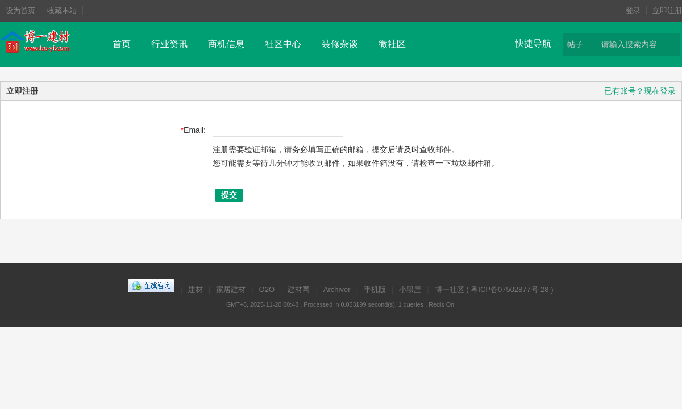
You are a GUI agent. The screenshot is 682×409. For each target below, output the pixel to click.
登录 (633, 10)
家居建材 (231, 289)
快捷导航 (533, 43)
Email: (195, 130)
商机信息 (226, 44)
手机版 (375, 289)
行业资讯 (169, 44)
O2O (267, 289)
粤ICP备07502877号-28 (509, 289)
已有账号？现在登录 (640, 90)
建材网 (299, 289)
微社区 (392, 44)
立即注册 (667, 10)
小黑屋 (410, 289)
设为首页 (20, 10)
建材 (195, 289)
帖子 (575, 44)
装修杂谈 (340, 44)
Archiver (337, 289)
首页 (122, 44)
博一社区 (449, 289)
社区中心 (283, 44)
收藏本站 (62, 10)
